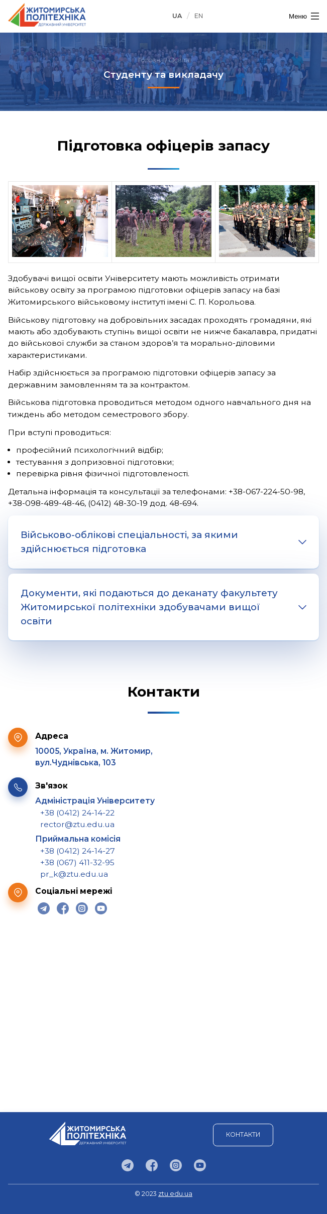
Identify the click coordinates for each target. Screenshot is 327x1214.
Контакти (243, 1134)
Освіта (179, 60)
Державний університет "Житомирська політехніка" (47, 15)
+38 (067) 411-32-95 (77, 862)
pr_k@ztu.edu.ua (74, 874)
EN (198, 16)
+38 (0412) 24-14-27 (77, 851)
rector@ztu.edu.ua (77, 824)
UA (177, 16)
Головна (151, 60)
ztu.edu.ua (175, 1193)
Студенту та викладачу (163, 74)
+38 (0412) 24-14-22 (77, 813)
